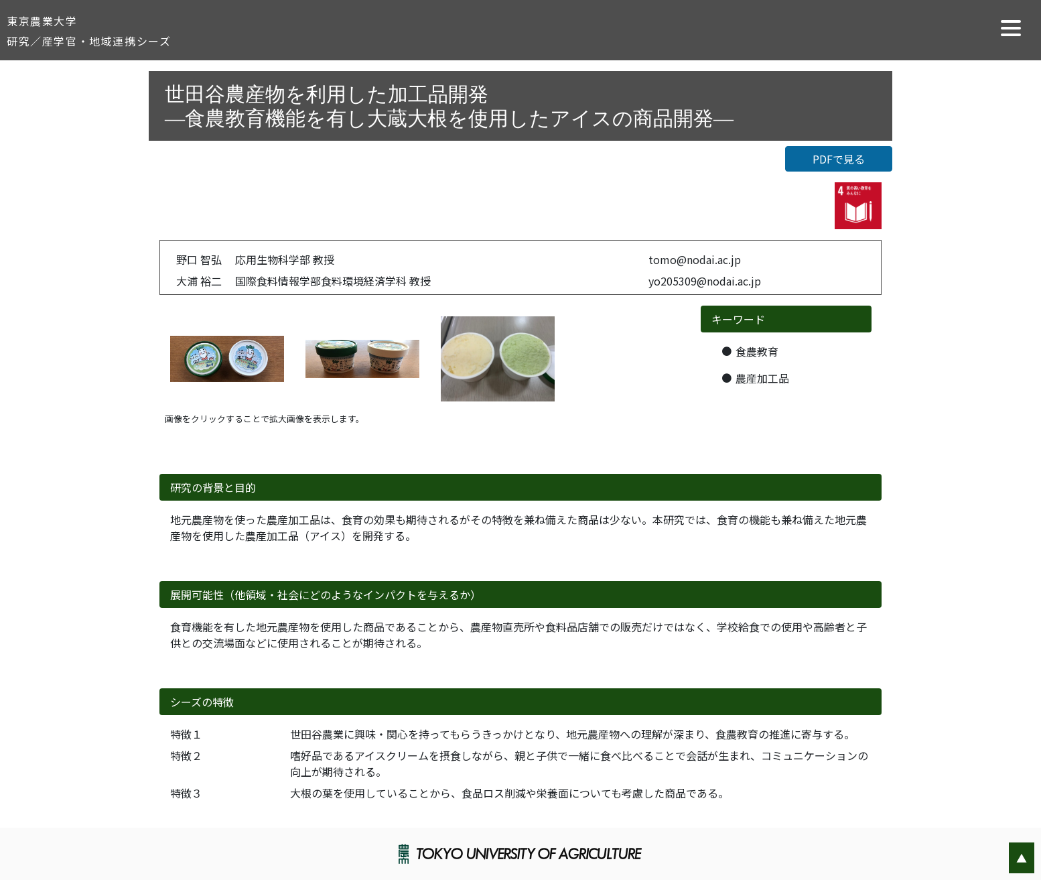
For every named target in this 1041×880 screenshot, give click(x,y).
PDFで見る (839, 159)
